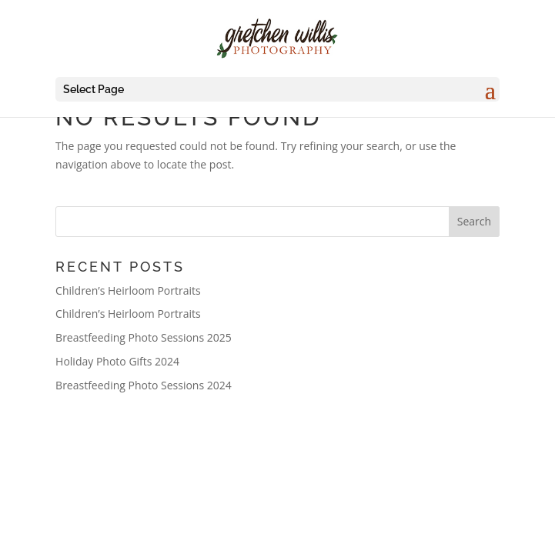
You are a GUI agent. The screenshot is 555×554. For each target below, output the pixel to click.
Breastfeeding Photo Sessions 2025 (143, 337)
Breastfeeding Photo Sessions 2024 (143, 385)
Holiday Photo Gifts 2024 (117, 361)
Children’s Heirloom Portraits (128, 290)
